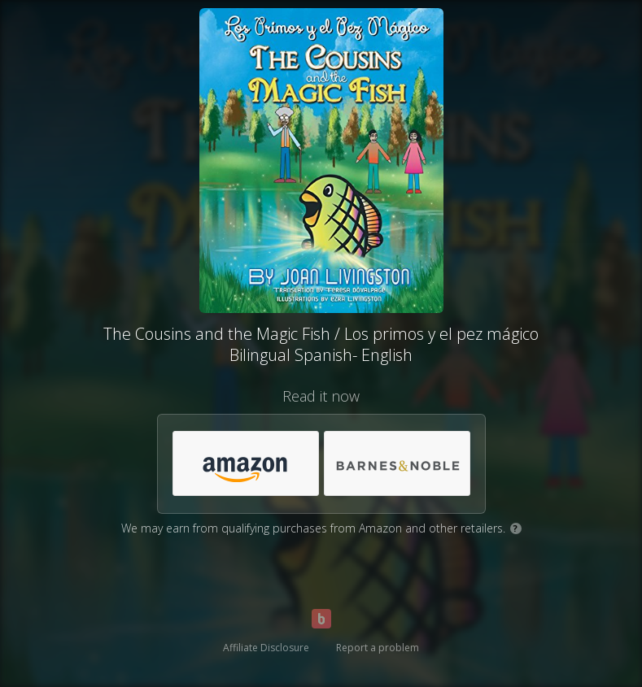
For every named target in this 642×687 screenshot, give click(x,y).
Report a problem (377, 647)
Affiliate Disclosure (266, 647)
